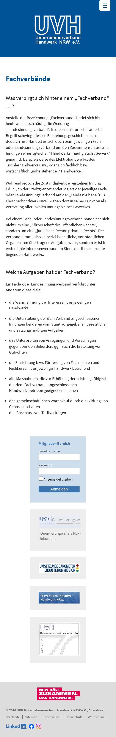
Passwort (45, 465)
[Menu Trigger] (104, 5)
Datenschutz (73, 717)
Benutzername (49, 451)
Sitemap (31, 717)
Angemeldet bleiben (56, 479)
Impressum (51, 717)
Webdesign (96, 717)
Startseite (13, 717)
